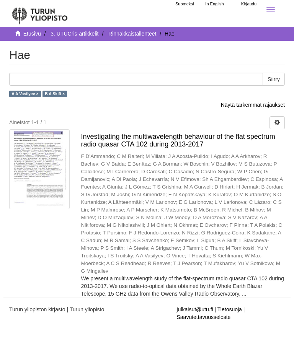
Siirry (274, 79)
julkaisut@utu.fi (195, 309)
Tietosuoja (229, 309)
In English (214, 4)
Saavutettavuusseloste (204, 317)
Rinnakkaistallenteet (132, 34)
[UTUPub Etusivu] (39, 13)
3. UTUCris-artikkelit (74, 34)
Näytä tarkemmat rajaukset (253, 105)
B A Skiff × (55, 93)
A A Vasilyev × (24, 93)
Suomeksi (184, 4)
